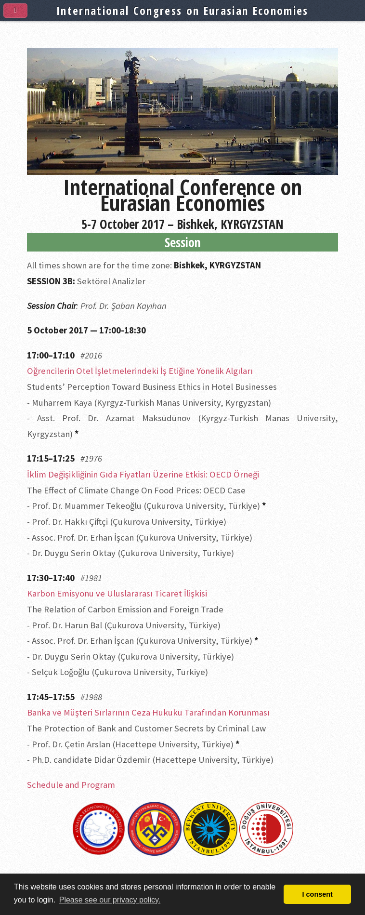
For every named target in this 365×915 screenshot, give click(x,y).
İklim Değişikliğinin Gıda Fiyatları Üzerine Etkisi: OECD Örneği (143, 474)
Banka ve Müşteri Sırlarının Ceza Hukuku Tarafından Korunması (148, 712)
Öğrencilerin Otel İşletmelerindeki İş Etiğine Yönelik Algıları (140, 370)
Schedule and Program (71, 784)
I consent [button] (317, 894)
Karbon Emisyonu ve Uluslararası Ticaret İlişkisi (117, 593)
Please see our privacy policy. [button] (109, 900)
